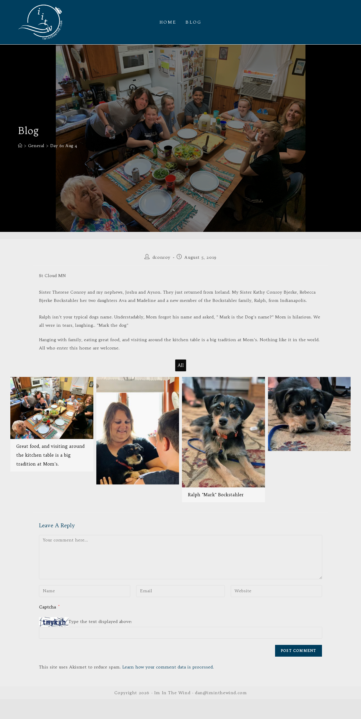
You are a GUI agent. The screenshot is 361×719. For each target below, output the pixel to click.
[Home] (20, 145)
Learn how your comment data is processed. (168, 667)
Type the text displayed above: (100, 621)
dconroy (161, 257)
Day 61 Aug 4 (63, 145)
